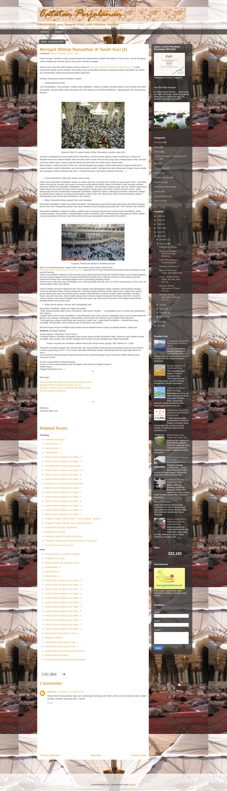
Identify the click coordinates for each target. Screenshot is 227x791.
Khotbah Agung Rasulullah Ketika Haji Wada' (65, 659)
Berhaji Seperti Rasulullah (57, 655)
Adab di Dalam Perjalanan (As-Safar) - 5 (63, 497)
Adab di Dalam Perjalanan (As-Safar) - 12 (64, 457)
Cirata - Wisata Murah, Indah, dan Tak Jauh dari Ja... (169, 279)
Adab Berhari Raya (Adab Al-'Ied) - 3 (61, 633)
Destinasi (45, 32)
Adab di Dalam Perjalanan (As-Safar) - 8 (63, 479)
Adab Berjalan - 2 (53, 448)
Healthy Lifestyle (161, 177)
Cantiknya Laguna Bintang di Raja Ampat (63, 536)
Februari (164, 312)
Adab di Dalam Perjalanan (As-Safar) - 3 (63, 505)
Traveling (61, 53)
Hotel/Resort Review (163, 187)
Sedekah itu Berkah (168, 247)
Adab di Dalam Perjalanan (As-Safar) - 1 (63, 514)
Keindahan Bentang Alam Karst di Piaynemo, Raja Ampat (71, 541)
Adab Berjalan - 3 (53, 444)
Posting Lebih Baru (50, 755)
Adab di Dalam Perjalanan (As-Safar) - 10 (64, 470)
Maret (163, 308)
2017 (159, 228)
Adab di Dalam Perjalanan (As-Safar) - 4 (63, 501)
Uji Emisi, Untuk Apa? (169, 266)
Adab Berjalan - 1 (53, 452)
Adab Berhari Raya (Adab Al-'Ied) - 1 (61, 646)
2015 (159, 236)
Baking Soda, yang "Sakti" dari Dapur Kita (170, 271)
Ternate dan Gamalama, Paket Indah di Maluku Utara (178, 343)
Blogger (131, 784)
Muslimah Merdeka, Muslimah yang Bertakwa (168, 253)
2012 (159, 325)
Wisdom (157, 191)
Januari (163, 316)
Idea (156, 163)
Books (157, 152)
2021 (159, 220)
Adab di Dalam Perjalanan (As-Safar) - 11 (64, 461)
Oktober (164, 239)
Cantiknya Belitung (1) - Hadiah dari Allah (177, 480)
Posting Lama (138, 755)
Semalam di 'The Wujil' (55, 532)
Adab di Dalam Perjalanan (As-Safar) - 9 (63, 474)
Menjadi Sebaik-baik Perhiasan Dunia (62, 563)
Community (159, 182)
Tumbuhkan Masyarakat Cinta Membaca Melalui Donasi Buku (178, 412)
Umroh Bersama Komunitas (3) (59, 545)
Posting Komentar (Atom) (98, 765)
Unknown (52, 692)
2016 (159, 232)
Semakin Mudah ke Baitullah (53, 391)
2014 (159, 321)
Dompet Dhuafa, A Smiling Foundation (62, 554)
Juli (161, 305)
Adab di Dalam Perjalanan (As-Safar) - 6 (63, 492)
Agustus (164, 243)
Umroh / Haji (72, 53)
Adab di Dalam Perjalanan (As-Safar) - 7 (63, 488)
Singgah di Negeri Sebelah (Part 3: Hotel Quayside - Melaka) (72, 518)
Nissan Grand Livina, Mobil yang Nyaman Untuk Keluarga (176, 521)
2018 (159, 224)
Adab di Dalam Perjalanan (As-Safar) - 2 (63, 510)
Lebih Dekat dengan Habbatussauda (168, 261)
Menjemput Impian (162, 502)
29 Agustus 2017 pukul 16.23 (71, 692)
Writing (157, 173)
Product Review (161, 196)
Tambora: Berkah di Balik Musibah (176, 389)
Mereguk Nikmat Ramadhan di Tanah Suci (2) (169, 288)
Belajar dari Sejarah (54, 637)
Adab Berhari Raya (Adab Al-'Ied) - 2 (61, 642)
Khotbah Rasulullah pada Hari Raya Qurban (65, 651)
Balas (49, 703)
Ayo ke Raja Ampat (165, 87)
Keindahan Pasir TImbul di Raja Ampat (62, 466)
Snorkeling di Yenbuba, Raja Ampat (61, 527)
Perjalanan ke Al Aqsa (55, 439)
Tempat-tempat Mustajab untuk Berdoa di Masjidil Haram (65, 382)
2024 (159, 216)
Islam (53, 53)
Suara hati (158, 201)
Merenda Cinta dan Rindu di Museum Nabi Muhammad (65, 388)
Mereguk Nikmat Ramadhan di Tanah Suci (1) (112, 67)
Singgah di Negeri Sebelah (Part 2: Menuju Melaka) (68, 523)
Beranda (59, 32)
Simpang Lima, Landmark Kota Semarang (64, 483)
